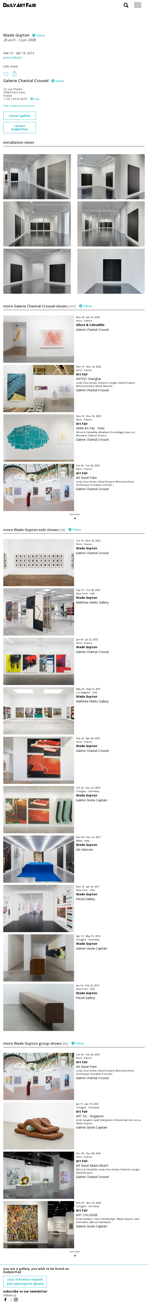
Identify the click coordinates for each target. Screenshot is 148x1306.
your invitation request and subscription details (25, 1281)
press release (12, 57)
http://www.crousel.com (18, 106)
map (34, 99)
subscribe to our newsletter (25, 1291)
